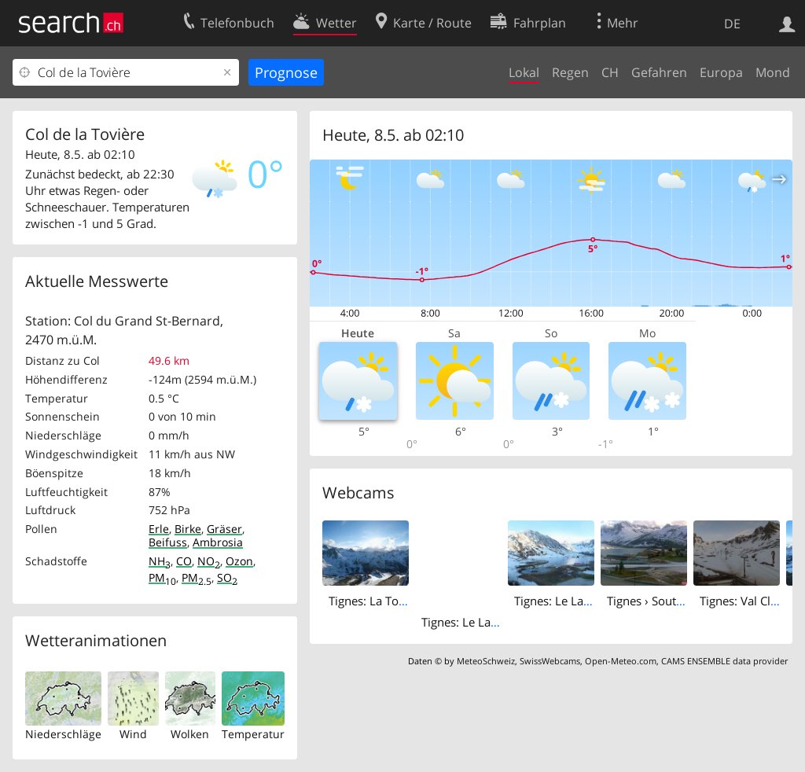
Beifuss (168, 542)
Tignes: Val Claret (746, 600)
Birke (188, 528)
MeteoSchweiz (486, 661)
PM (162, 577)
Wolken (190, 733)
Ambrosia (218, 542)
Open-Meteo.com (620, 661)
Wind (133, 733)
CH (610, 72)
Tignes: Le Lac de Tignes (485, 622)
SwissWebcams (550, 661)
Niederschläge (63, 733)
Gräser (224, 528)
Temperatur (253, 733)
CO (184, 560)
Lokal (524, 72)
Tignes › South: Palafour (671, 600)
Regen (570, 72)
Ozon (239, 560)
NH (160, 560)
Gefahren (659, 72)
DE (732, 23)
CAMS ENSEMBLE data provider (724, 661)
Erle (159, 528)
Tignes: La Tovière (377, 600)
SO (227, 577)
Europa (721, 72)
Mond (772, 72)
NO (208, 560)
